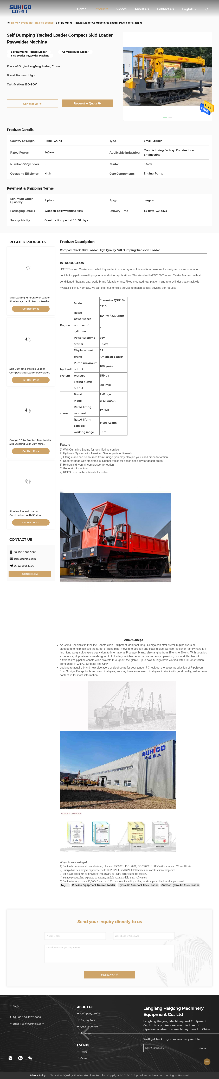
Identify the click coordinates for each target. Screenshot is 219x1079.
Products (101, 9)
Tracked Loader (44, 22)
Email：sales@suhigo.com (26, 1023)
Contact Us (165, 9)
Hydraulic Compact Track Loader (138, 885)
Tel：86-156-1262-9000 (25, 1017)
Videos (121, 9)
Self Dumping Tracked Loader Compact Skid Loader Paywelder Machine (29, 372)
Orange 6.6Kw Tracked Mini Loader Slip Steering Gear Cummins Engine (30, 444)
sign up (201, 1047)
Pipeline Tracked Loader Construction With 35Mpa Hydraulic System (25, 515)
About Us (142, 9)
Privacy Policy (37, 1075)
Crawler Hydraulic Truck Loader (180, 885)
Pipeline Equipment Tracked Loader (93, 885)
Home (81, 9)
